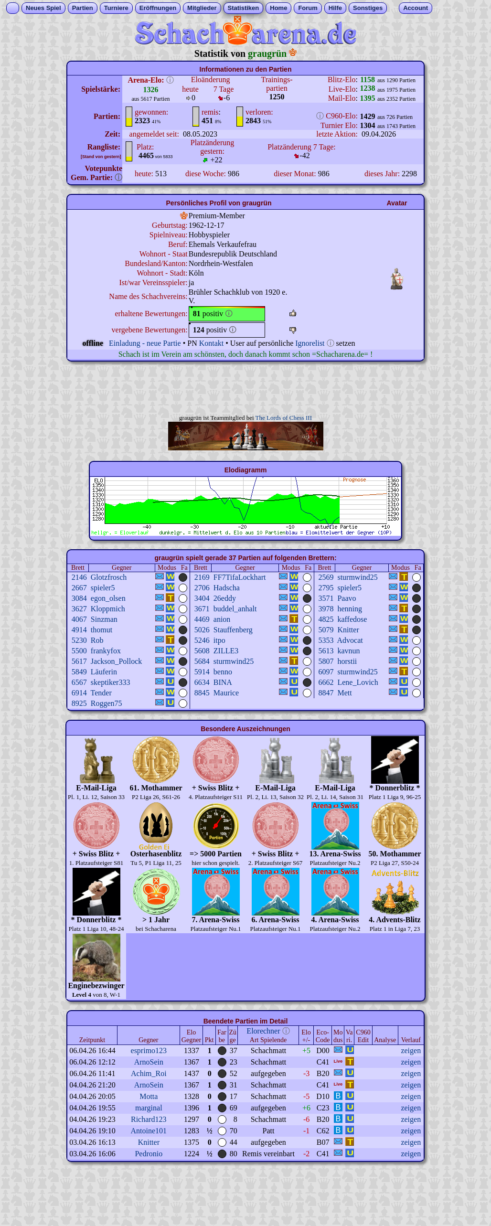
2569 (325, 577)
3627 (79, 609)
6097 (325, 672)
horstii (347, 661)
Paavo (346, 598)
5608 (202, 651)
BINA (222, 682)
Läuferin (104, 672)
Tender (101, 693)
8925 (79, 703)
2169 (202, 577)
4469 (202, 619)
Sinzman (104, 619)
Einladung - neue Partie (145, 343)
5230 (79, 640)
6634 (202, 682)
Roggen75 (106, 703)
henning (349, 609)
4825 (325, 619)
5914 (202, 672)
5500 (79, 651)
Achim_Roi (149, 1073)
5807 (325, 661)
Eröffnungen (157, 7)
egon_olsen (108, 598)
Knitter (348, 630)
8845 (202, 693)
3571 (325, 598)
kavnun (348, 651)
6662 (325, 682)
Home (278, 7)
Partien (82, 7)
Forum (307, 7)
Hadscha (226, 588)
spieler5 (103, 588)
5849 (79, 672)
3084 (79, 598)
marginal (148, 1108)
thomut (101, 630)
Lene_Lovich (357, 682)
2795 (325, 588)
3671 (202, 609)
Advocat (350, 640)
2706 (202, 588)
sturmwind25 (357, 577)
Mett (344, 693)
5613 (325, 651)
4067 (79, 619)
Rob (97, 640)
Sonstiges (368, 7)
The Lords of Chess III (284, 417)
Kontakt (211, 343)
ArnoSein (148, 1062)
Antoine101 (149, 1131)
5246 (202, 640)
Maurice (226, 693)
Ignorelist (309, 343)
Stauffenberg (233, 630)
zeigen (411, 1050)
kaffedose (352, 619)
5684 (202, 661)
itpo (219, 640)
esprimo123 (149, 1050)
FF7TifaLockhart (239, 577)
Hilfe (335, 7)
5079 (325, 630)
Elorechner (263, 1031)
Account (415, 7)
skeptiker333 (110, 682)
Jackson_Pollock (116, 661)
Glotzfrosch (109, 577)
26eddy (224, 598)
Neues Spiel (43, 7)
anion (222, 619)
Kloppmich (108, 609)
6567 (79, 682)
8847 (325, 693)
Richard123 (149, 1119)
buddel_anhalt (235, 609)
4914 (79, 630)
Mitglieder (201, 7)
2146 (79, 577)
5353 (325, 640)
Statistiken (243, 7)
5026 (202, 630)
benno (222, 672)
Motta (148, 1096)
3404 (202, 598)
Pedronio (148, 1154)
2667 (79, 588)
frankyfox (106, 651)
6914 (79, 693)
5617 (79, 661)
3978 (325, 609)
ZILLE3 (225, 651)
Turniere (116, 7)
